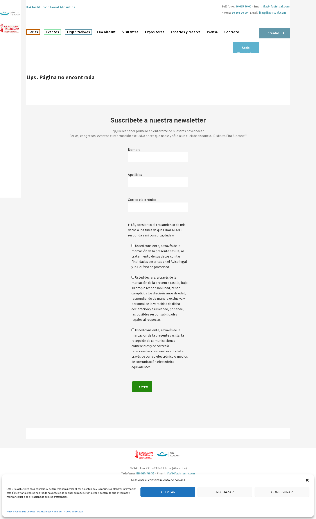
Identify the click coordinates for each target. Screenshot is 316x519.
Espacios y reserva (185, 32)
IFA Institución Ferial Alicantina (50, 7)
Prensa (212, 32)
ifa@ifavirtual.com (276, 6)
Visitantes (130, 32)
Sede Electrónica (245, 49)
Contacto (231, 32)
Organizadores (78, 32)
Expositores (154, 32)
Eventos (52, 32)
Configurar (282, 492)
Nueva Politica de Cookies (21, 511)
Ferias (33, 32)
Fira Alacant (106, 32)
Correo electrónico (142, 199)
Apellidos (135, 174)
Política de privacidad (49, 511)
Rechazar (225, 492)
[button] (307, 480)
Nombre (134, 149)
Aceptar (167, 492)
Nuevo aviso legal (73, 511)
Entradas (273, 33)
